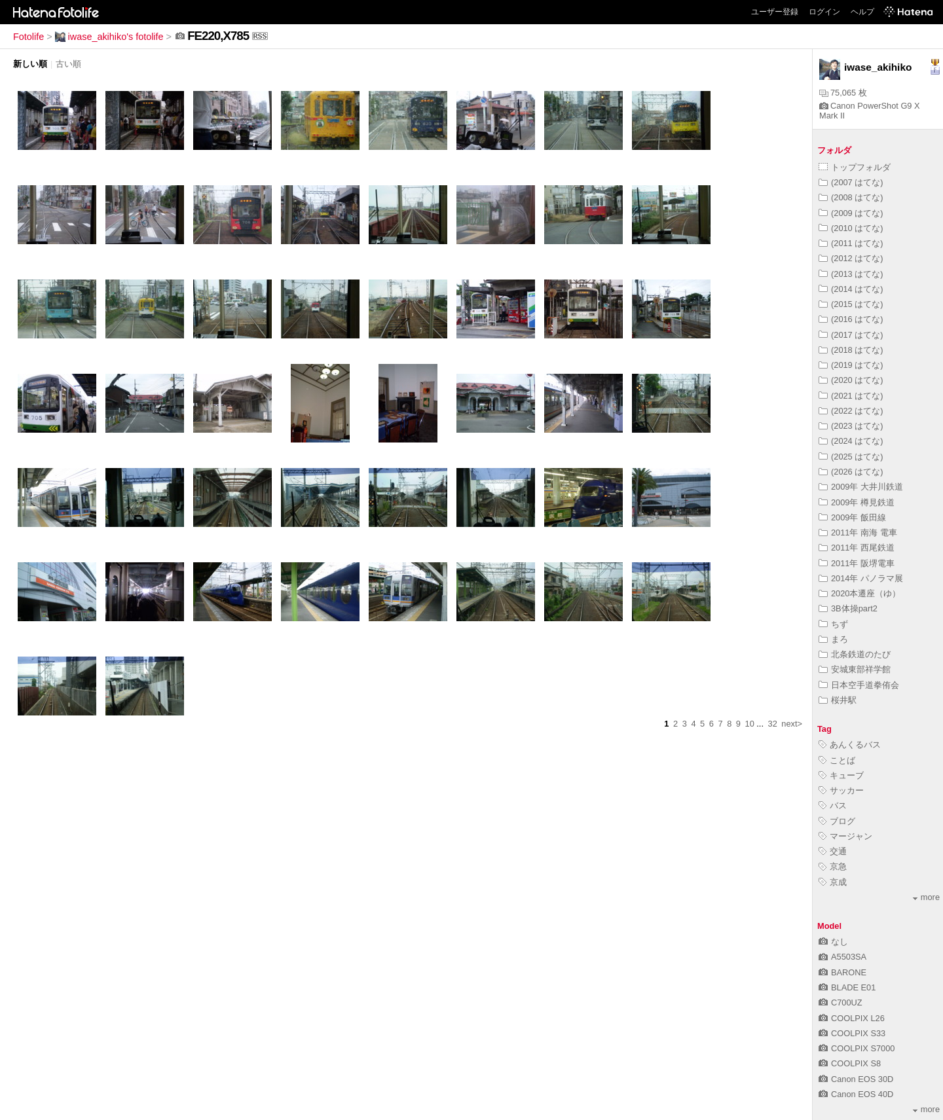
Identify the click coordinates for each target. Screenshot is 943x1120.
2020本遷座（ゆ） (859, 593)
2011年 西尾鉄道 (857, 547)
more (926, 897)
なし (833, 942)
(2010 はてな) (851, 228)
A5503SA (842, 957)
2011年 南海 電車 (858, 532)
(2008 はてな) (851, 197)
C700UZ (840, 1002)
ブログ (837, 821)
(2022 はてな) (851, 411)
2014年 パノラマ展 (861, 578)
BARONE (842, 972)
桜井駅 (838, 700)
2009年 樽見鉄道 (857, 502)
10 (749, 724)
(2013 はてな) (851, 274)
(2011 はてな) (851, 243)
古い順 (68, 64)
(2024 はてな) (851, 441)
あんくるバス (850, 745)
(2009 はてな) (851, 213)
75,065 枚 (843, 93)
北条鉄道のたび (855, 654)
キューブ (841, 775)
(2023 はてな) (851, 426)
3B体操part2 (848, 608)
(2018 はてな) (851, 350)
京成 (833, 882)
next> (791, 724)
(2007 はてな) (851, 182)
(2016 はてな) (851, 319)
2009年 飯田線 (852, 517)
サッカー (841, 790)
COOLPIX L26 (852, 1018)
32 (772, 724)
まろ (833, 639)
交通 (833, 851)
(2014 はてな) (851, 289)
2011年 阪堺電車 (857, 563)
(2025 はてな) (851, 456)
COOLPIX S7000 (857, 1048)
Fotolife (28, 36)
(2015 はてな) (851, 304)
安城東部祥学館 (855, 669)
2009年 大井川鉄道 (861, 487)
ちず (833, 624)
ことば (837, 760)
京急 (833, 866)
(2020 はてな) (851, 380)
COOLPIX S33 (852, 1033)
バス (833, 805)
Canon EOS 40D (856, 1094)
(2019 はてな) (851, 365)
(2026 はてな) (851, 472)
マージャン (845, 836)
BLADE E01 (847, 987)
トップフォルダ (855, 167)
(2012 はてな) (851, 258)
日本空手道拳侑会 (859, 685)
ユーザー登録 (774, 11)
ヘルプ (862, 11)
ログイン (824, 11)
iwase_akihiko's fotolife (109, 36)
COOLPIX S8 (850, 1063)
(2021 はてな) (851, 396)
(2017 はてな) (851, 335)
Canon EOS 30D (856, 1079)
